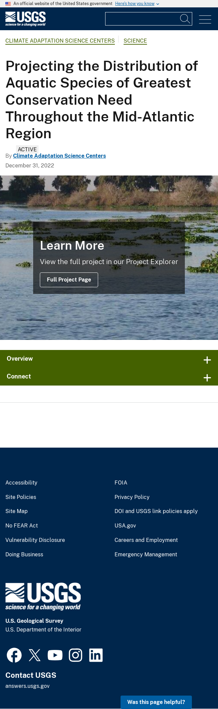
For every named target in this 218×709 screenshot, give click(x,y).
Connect (19, 376)
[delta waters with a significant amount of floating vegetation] (109, 257)
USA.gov (125, 526)
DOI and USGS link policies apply (156, 511)
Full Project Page (69, 279)
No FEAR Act (21, 526)
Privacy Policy (132, 497)
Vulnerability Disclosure (35, 540)
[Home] (25, 24)
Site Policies (20, 497)
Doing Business (24, 555)
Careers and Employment (146, 540)
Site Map (16, 511)
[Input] (148, 19)
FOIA (121, 483)
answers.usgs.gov (27, 686)
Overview (20, 358)
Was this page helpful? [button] (156, 702)
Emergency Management (146, 555)
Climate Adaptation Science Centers (60, 41)
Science (135, 41)
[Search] (185, 19)
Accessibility (21, 483)
